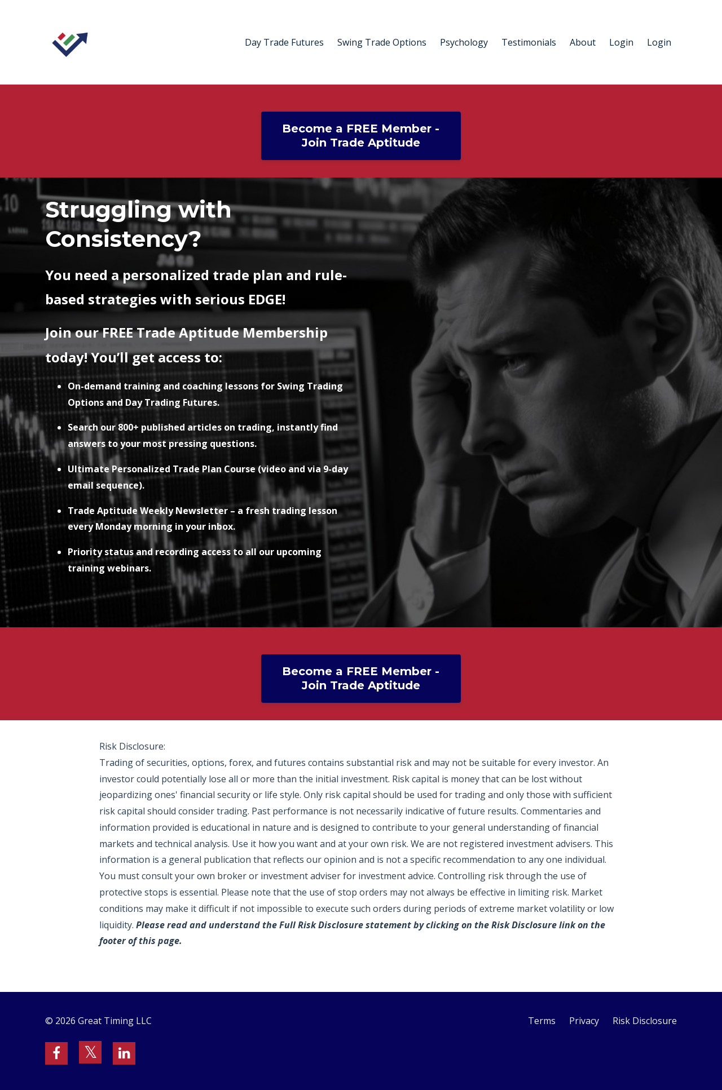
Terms (542, 1020)
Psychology (464, 42)
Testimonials (528, 42)
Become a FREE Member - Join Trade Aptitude (360, 135)
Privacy (584, 1020)
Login (621, 42)
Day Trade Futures (284, 42)
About (583, 42)
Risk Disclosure (645, 1020)
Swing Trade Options (381, 42)
